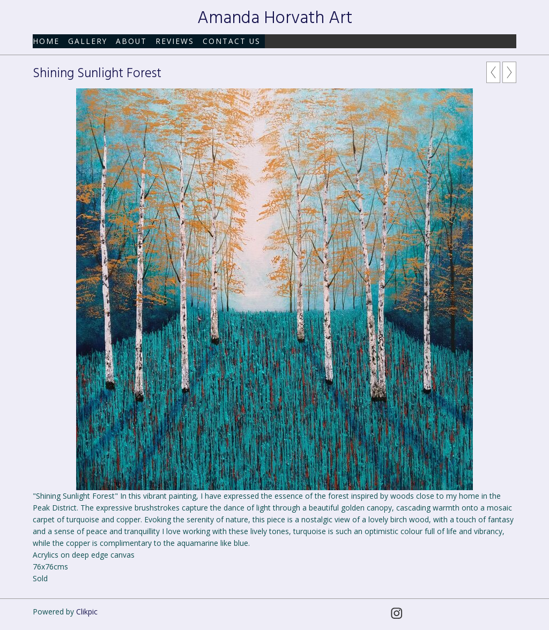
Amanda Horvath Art (274, 18)
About (131, 41)
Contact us (232, 41)
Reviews (174, 41)
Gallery (87, 41)
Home (46, 41)
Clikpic (87, 611)
